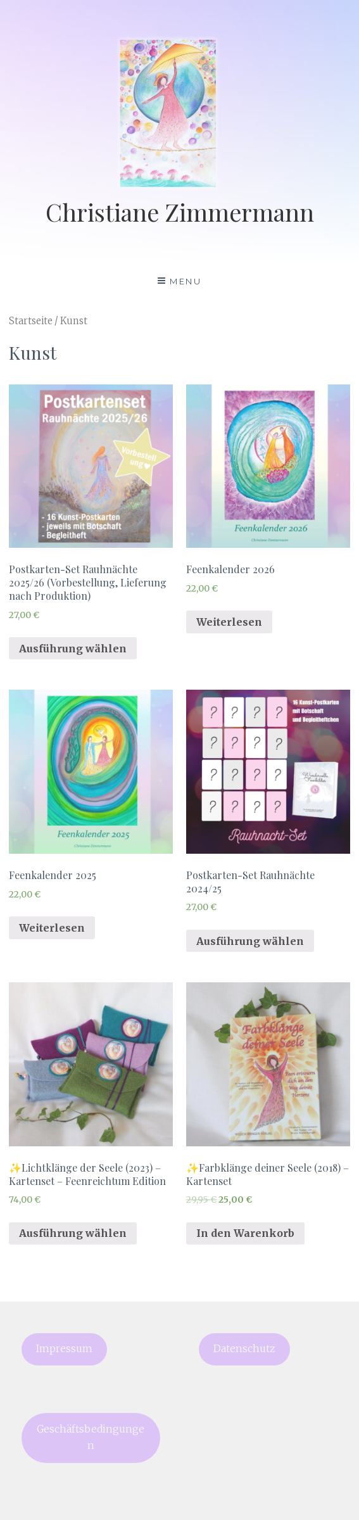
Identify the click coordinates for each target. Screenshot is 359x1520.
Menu (185, 281)
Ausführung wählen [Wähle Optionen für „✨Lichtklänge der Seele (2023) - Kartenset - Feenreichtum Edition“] (73, 1233)
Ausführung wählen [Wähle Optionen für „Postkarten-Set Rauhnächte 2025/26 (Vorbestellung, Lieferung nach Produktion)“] (73, 648)
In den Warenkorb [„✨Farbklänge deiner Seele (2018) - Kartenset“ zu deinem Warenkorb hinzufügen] (245, 1233)
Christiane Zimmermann (180, 212)
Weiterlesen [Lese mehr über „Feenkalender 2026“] (229, 622)
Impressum (64, 1349)
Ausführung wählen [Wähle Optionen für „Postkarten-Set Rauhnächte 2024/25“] (250, 941)
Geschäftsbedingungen (90, 1437)
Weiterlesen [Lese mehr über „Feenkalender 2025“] (52, 928)
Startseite (31, 321)
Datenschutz (244, 1349)
